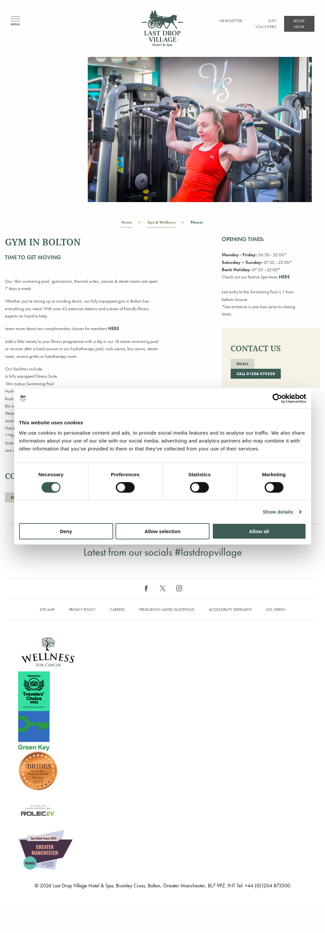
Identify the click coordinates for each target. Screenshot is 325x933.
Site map (47, 609)
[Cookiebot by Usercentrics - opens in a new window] (277, 398)
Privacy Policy (82, 609)
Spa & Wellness (161, 224)
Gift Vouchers (265, 23)
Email (243, 363)
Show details (278, 511)
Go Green (275, 609)
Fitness (196, 224)
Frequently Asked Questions (166, 609)
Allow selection (162, 531)
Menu (15, 21)
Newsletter (231, 20)
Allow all (259, 531)
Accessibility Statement (230, 609)
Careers (117, 609)
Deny (66, 531)
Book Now (299, 23)
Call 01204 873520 (256, 373)
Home (127, 224)
